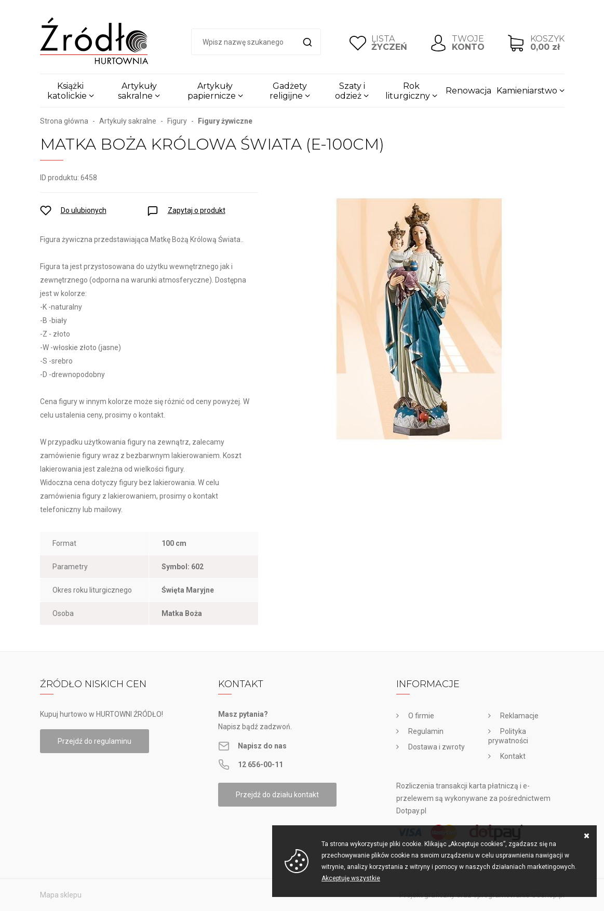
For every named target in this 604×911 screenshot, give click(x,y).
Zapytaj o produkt (196, 210)
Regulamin (426, 731)
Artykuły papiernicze (211, 91)
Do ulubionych (83, 210)
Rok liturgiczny (407, 91)
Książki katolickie (67, 91)
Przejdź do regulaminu (94, 741)
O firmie (421, 716)
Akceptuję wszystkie (350, 878)
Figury (177, 121)
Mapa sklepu (61, 895)
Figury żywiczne (225, 121)
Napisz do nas (262, 746)
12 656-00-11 (260, 764)
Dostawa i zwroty (436, 747)
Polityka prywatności (508, 736)
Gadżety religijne (288, 91)
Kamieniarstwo (526, 91)
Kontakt (513, 756)
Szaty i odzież (350, 91)
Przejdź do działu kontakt (277, 795)
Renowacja (468, 91)
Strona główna (64, 121)
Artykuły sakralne (137, 91)
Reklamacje (519, 716)
